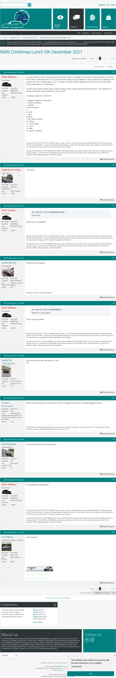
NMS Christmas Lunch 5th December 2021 (41, 52)
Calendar (85, 33)
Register (102, 5)
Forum (5, 37)
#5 (114, 303)
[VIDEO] (36, 616)
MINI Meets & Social (30, 37)
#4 (114, 258)
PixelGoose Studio (67, 676)
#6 (114, 355)
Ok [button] (90, 674)
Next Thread (65, 598)
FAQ (79, 33)
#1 (114, 72)
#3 (114, 206)
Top (113, 593)
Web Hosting (58, 670)
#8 (114, 439)
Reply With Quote (107, 159)
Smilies (36, 612)
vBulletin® (58, 666)
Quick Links (108, 33)
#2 (114, 165)
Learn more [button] (77, 666)
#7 (114, 398)
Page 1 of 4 (94, 58)
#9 (114, 480)
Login (113, 5)
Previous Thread (53, 598)
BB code (36, 610)
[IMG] (35, 614)
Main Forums (15, 37)
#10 (113, 532)
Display (110, 66)
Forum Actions (96, 33)
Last (112, 58)
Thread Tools (99, 66)
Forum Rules (38, 622)
